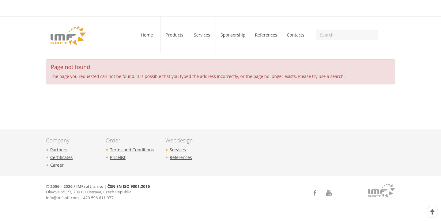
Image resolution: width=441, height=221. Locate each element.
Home (147, 35)
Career (57, 165)
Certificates (61, 157)
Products (174, 35)
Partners (58, 150)
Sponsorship (233, 35)
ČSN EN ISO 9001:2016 (128, 186)
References (266, 35)
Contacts (295, 35)
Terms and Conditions (132, 150)
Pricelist (118, 157)
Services (202, 35)
